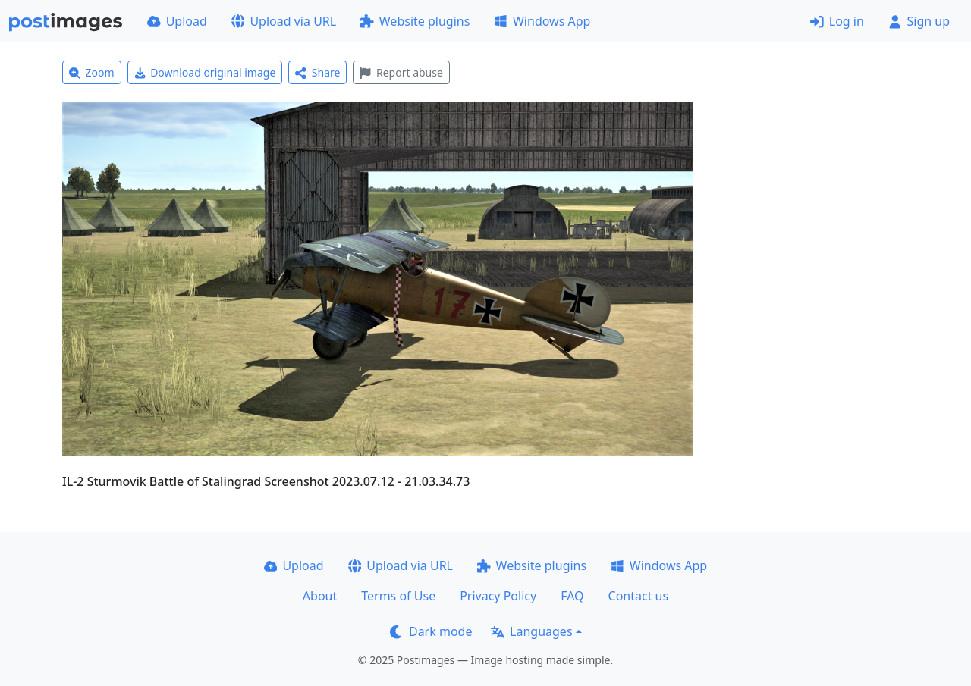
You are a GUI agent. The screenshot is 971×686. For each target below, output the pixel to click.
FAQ (572, 595)
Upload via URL (283, 21)
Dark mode (431, 631)
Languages (531, 631)
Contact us (638, 595)
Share (317, 72)
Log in (837, 21)
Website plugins (415, 21)
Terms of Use (398, 595)
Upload (177, 21)
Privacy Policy (498, 595)
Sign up (919, 21)
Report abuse (401, 72)
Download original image (205, 72)
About (320, 595)
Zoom (92, 72)
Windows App (542, 21)
